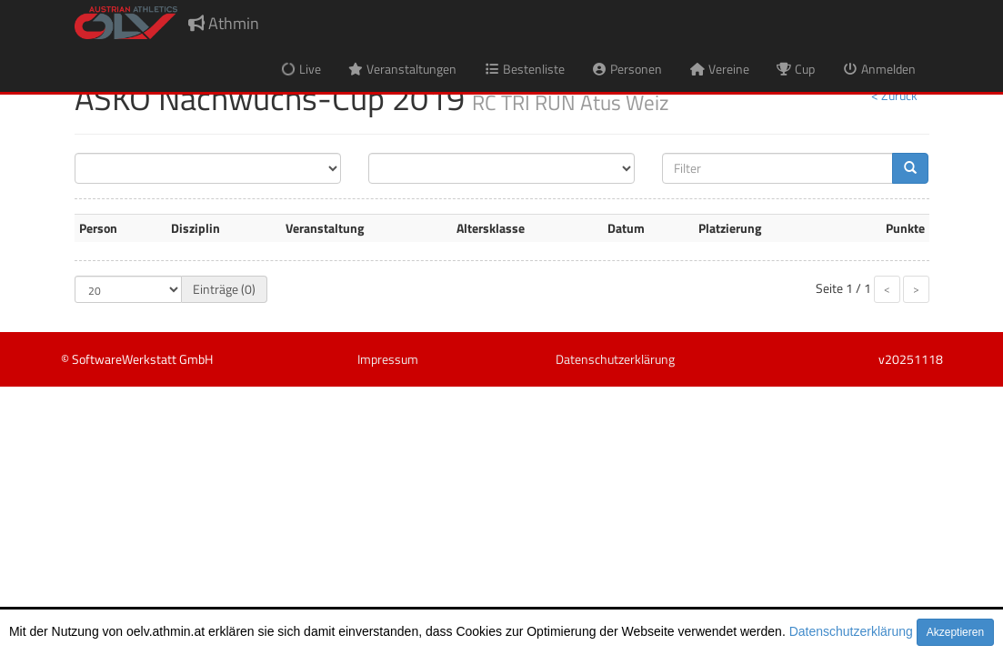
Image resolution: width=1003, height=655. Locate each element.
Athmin (223, 23)
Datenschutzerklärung (851, 631)
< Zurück (894, 95)
